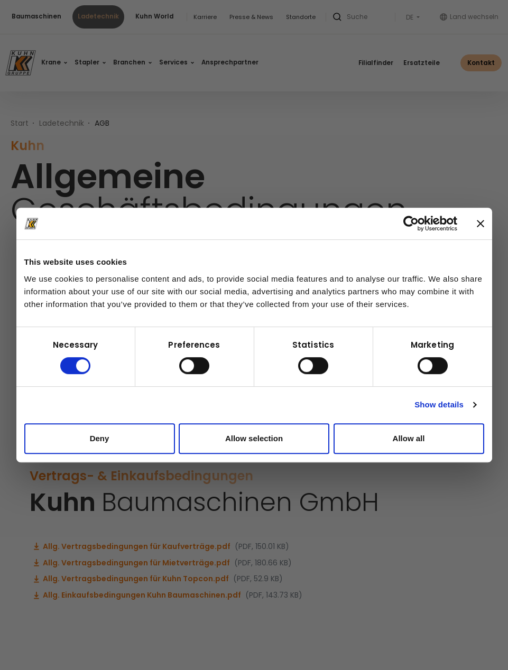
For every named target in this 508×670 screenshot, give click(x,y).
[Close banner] (480, 223)
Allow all (409, 438)
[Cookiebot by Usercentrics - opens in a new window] (411, 223)
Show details (439, 404)
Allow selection (254, 438)
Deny (99, 438)
